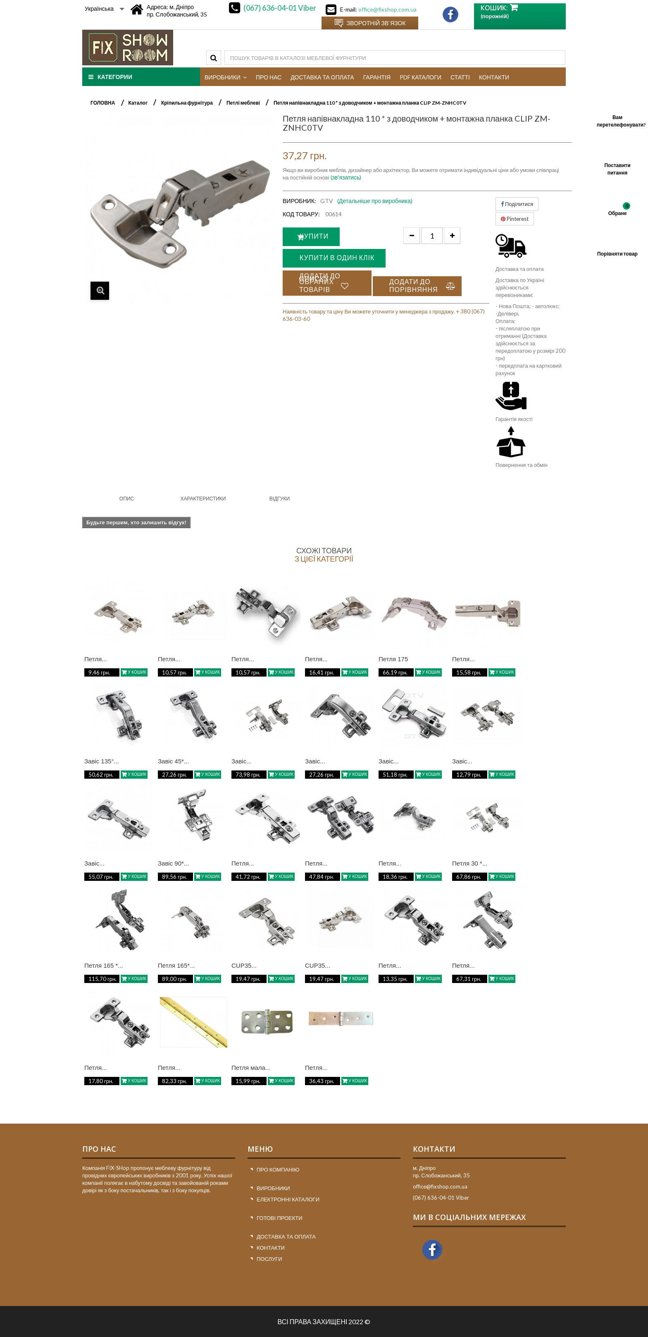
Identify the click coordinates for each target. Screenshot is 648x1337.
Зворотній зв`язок (376, 22)
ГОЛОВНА (103, 103)
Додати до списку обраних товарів (320, 285)
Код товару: (301, 214)
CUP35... (244, 965)
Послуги (269, 1259)
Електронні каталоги (288, 1199)
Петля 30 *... (469, 863)
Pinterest (515, 218)
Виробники (273, 1188)
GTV (326, 200)
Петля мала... (250, 1067)
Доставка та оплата (520, 268)
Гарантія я (508, 419)
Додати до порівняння (413, 288)
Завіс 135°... (101, 761)
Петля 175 (393, 659)
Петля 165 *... (103, 965)
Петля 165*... (176, 965)
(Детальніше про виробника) (374, 200)
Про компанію (278, 1169)
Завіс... (241, 761)
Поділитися (517, 204)
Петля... (95, 659)
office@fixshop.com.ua (387, 9)
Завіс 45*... (173, 761)
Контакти (271, 1247)
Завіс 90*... (173, 863)
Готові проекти (280, 1218)
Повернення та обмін (522, 465)
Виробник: (299, 200)
